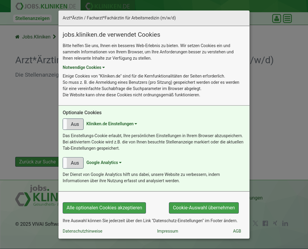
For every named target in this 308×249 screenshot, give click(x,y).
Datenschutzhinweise (82, 231)
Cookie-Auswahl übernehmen (204, 208)
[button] (73, 124)
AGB (237, 231)
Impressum (167, 231)
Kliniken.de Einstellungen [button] (111, 123)
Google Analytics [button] (103, 162)
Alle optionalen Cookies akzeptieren (104, 208)
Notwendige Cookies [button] (84, 67)
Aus (75, 124)
